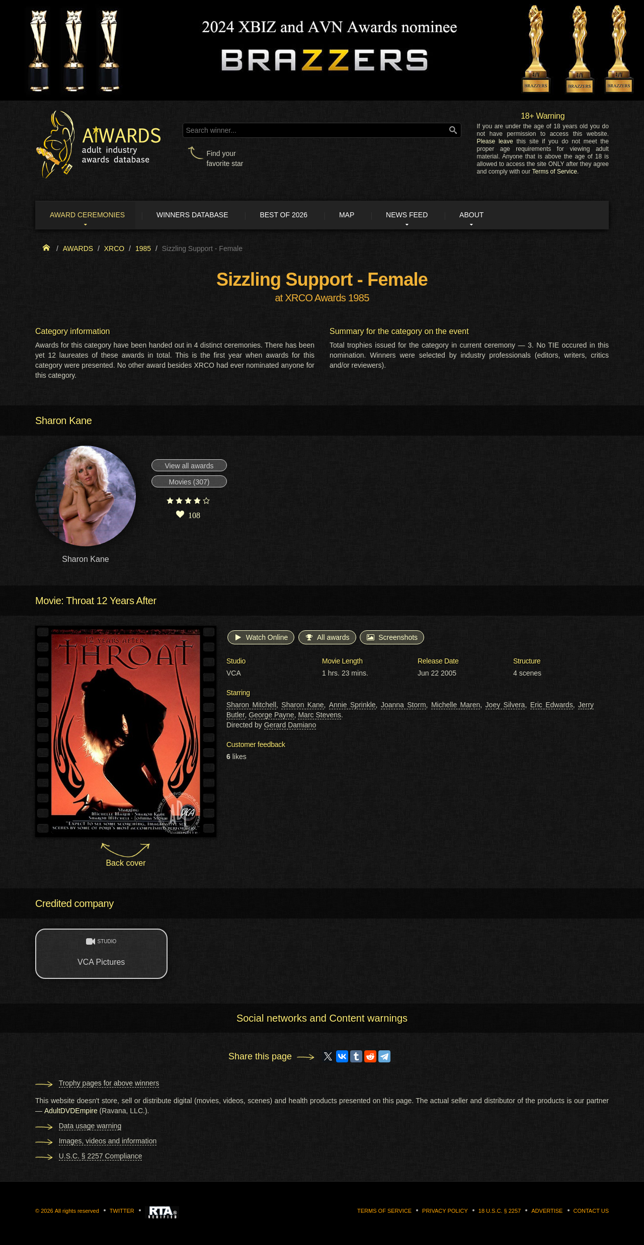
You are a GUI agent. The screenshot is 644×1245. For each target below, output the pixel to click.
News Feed (422, 215)
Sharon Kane (302, 706)
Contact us (591, 1212)
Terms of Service (554, 171)
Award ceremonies (90, 215)
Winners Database (198, 215)
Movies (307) (189, 483)
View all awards (189, 467)
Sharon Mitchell (251, 706)
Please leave (494, 141)
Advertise (546, 1212)
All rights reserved (77, 1212)
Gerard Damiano (290, 726)
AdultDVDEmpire (71, 1112)
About (490, 215)
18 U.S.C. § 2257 (499, 1212)
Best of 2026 (293, 215)
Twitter (122, 1212)
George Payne (271, 716)
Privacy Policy (445, 1212)
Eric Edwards (551, 706)
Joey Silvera (505, 706)
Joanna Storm (403, 706)
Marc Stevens (319, 716)
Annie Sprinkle (352, 706)
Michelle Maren (455, 706)
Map (358, 215)
